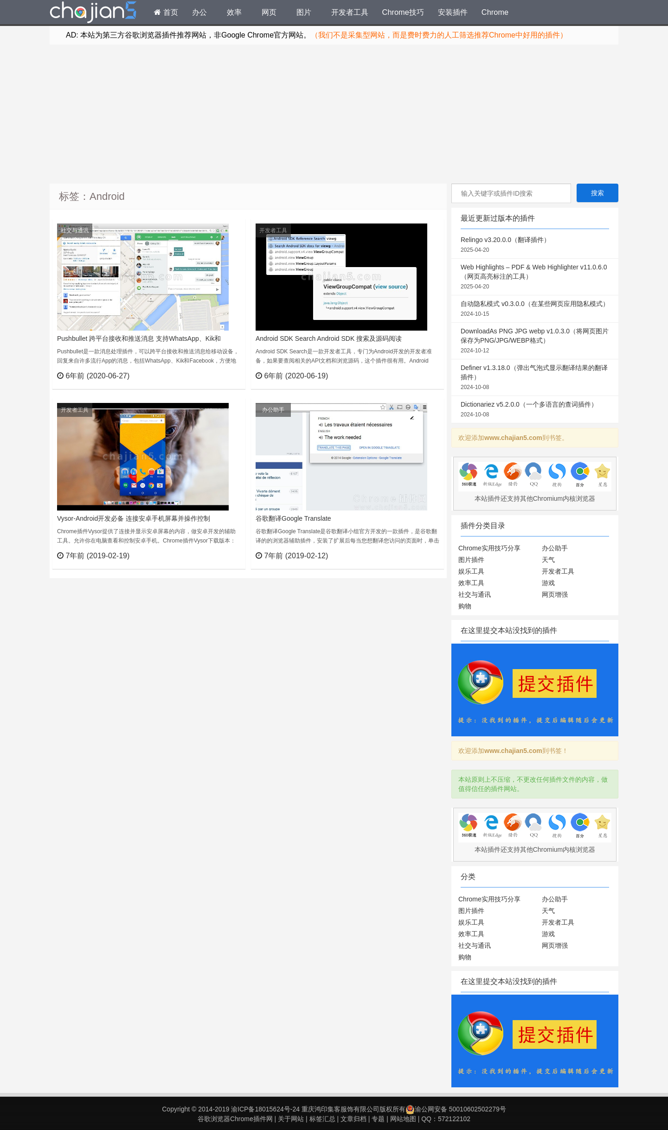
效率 (234, 12)
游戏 (548, 583)
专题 (378, 1119)
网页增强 (555, 594)
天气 (548, 559)
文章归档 (353, 1119)
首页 (166, 12)
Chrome (495, 12)
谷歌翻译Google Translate (293, 518)
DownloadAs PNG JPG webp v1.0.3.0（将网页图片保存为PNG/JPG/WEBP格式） (535, 341)
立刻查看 (221, 375)
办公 (199, 12)
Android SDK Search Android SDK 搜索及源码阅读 (329, 338)
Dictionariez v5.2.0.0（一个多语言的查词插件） (535, 410)
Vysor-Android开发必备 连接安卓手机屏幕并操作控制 (133, 518)
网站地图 (403, 1119)
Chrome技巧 (403, 12)
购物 (464, 606)
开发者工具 (349, 12)
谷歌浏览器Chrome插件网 (235, 1119)
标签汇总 (322, 1119)
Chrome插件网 (93, 13)
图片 (303, 12)
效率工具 (471, 583)
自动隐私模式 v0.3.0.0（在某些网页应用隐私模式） (535, 309)
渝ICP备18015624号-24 (265, 1109)
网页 (269, 12)
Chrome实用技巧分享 (489, 548)
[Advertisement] (334, 114)
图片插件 (471, 559)
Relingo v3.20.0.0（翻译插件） (535, 245)
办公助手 (273, 410)
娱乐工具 (471, 571)
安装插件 (453, 12)
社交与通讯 (75, 230)
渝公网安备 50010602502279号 (455, 1109)
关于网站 (291, 1119)
